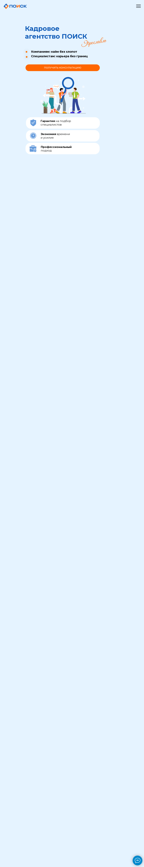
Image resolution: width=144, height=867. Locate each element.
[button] (63, 67)
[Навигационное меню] (138, 6)
